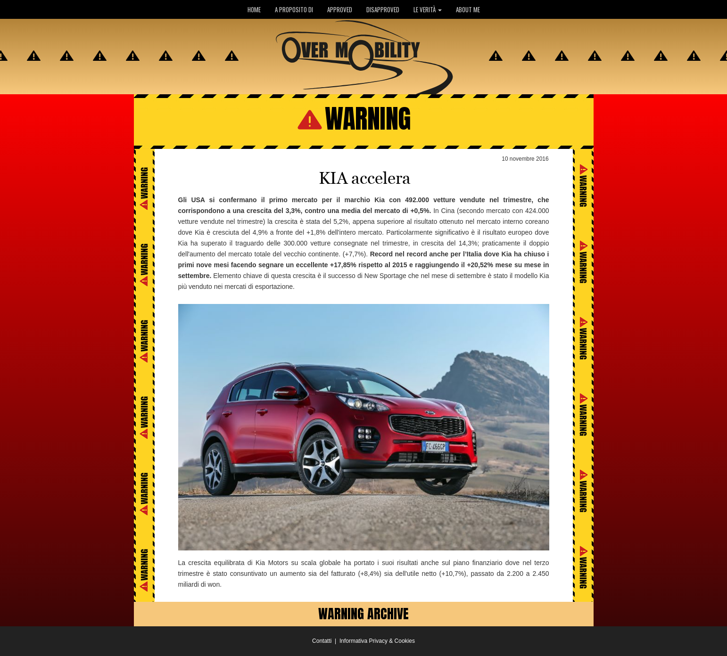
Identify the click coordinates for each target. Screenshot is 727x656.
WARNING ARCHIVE (363, 613)
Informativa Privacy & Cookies (377, 641)
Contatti (321, 641)
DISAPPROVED (382, 9)
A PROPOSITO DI (294, 9)
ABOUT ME (468, 9)
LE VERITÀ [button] (427, 9)
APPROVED (339, 9)
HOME (254, 9)
